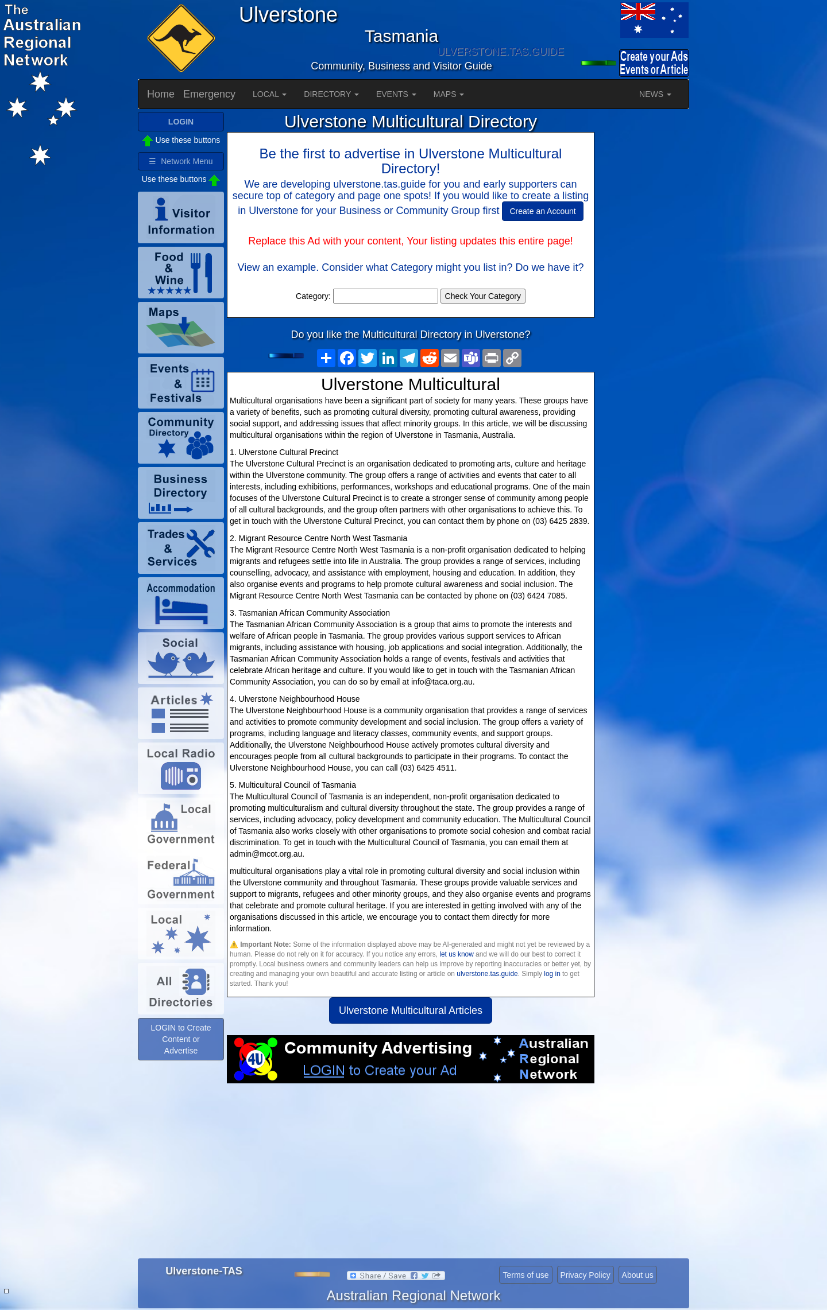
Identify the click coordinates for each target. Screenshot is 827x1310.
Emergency (209, 94)
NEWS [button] (655, 94)
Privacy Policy (585, 1275)
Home (161, 94)
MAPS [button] (449, 94)
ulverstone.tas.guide (487, 974)
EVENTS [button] (396, 94)
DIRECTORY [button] (331, 94)
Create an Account (542, 211)
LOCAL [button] (270, 94)
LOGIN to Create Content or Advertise (180, 1039)
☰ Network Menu (180, 161)
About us (638, 1275)
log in (552, 974)
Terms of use (525, 1275)
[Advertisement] (410, 1175)
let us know (456, 954)
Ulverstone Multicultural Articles (410, 1010)
